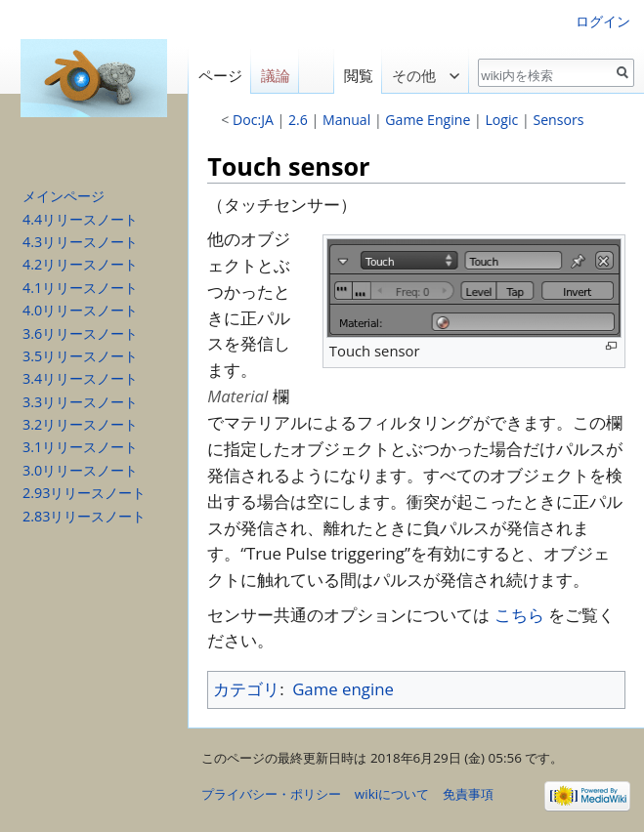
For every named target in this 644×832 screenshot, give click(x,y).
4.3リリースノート (80, 241)
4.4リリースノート (80, 219)
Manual (346, 119)
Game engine (343, 689)
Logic (501, 119)
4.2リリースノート (80, 264)
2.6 (298, 119)
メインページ (63, 196)
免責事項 (468, 794)
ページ (220, 75)
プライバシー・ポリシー (271, 794)
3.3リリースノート (80, 402)
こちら (519, 614)
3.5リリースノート (80, 356)
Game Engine (427, 119)
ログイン (603, 21)
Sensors (558, 119)
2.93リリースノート (84, 492)
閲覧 (352, 75)
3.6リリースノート (80, 333)
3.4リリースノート (80, 378)
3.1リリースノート (80, 446)
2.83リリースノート (84, 516)
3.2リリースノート (80, 424)
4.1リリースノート (80, 287)
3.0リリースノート (80, 470)
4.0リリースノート (80, 310)
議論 (275, 75)
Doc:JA (253, 119)
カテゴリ (246, 689)
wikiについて (392, 794)
